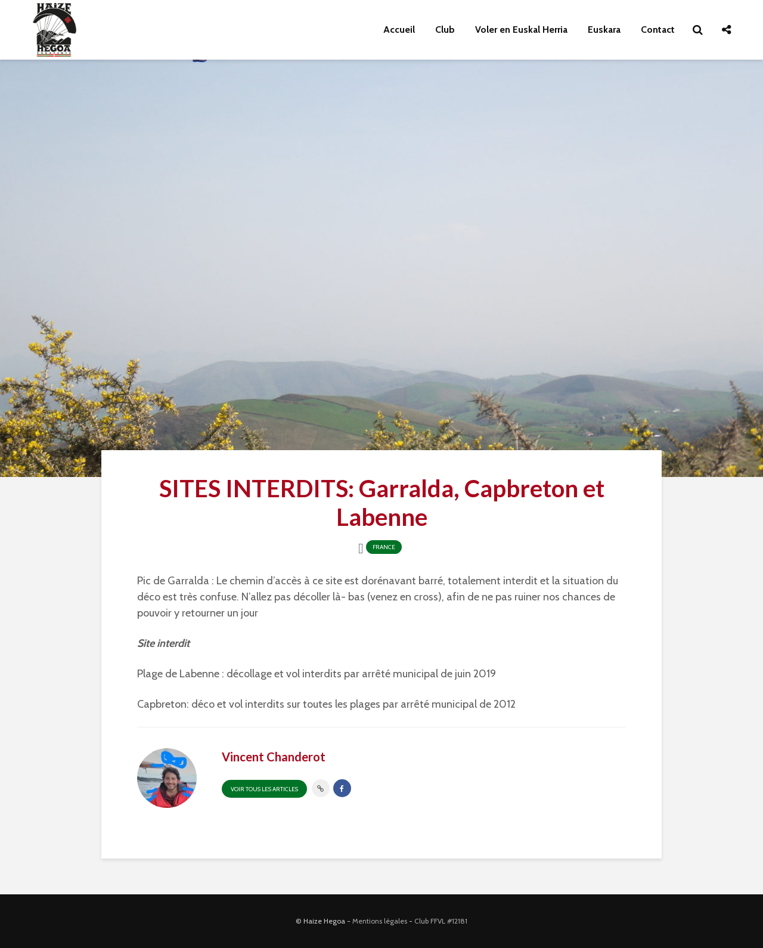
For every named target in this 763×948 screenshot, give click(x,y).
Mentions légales (379, 920)
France (384, 547)
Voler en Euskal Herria (521, 29)
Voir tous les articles (264, 789)
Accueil (399, 29)
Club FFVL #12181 (440, 920)
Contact (658, 29)
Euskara (604, 29)
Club (445, 29)
